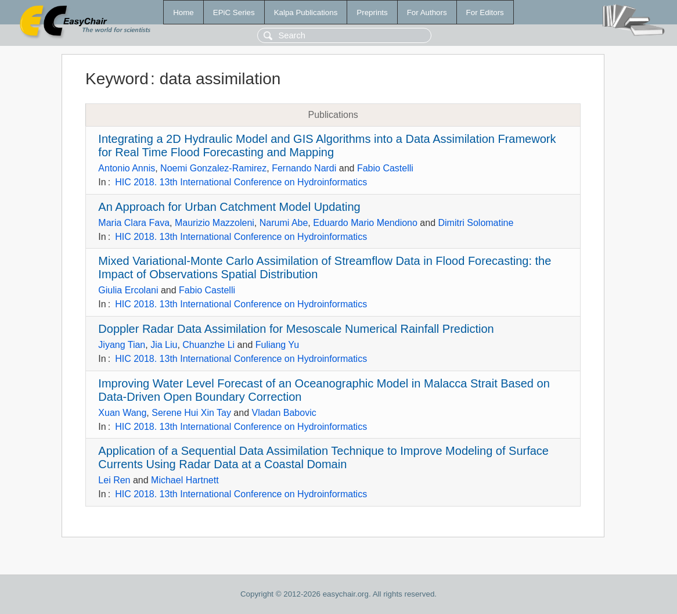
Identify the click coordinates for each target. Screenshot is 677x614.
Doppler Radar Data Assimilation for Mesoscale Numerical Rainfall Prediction (296, 328)
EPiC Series (234, 12)
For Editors (485, 12)
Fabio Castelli (385, 168)
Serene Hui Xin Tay (191, 413)
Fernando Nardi (304, 168)
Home (183, 12)
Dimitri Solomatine (476, 223)
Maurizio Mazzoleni (214, 223)
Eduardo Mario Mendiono (365, 223)
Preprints (371, 12)
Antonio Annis (126, 168)
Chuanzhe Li (208, 345)
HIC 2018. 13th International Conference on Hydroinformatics (241, 182)
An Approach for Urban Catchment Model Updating (229, 206)
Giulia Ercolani (128, 290)
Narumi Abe (284, 223)
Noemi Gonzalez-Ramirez (213, 168)
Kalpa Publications (306, 12)
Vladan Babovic (284, 413)
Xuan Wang (122, 413)
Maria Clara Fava (134, 223)
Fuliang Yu (277, 345)
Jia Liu (163, 345)
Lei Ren (114, 480)
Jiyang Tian (121, 345)
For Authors (427, 12)
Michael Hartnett (185, 480)
